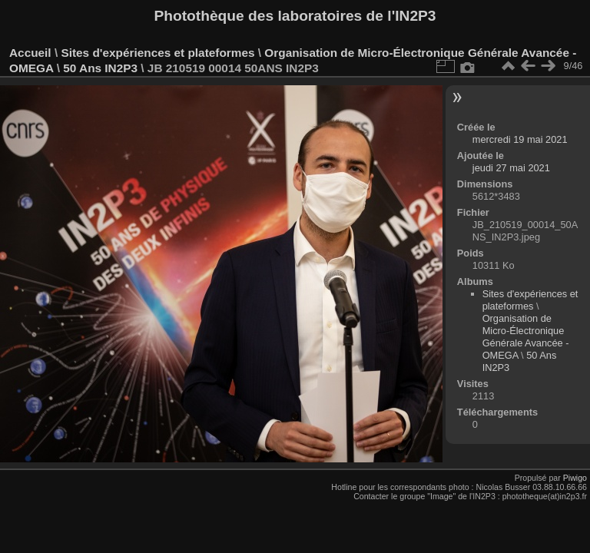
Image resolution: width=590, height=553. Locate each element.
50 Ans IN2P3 (102, 68)
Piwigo (575, 477)
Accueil (30, 52)
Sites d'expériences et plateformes (157, 52)
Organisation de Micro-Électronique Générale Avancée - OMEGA (525, 337)
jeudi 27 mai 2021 (511, 168)
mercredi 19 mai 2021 (520, 139)
